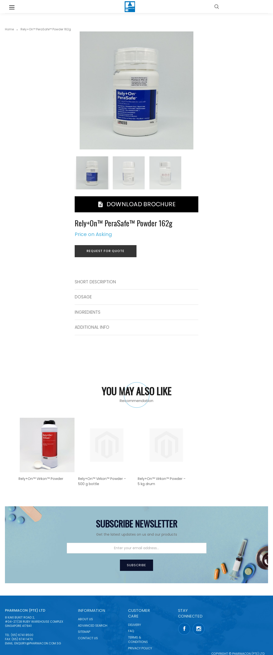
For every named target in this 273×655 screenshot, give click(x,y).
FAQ (131, 631)
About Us (85, 619)
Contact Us (88, 638)
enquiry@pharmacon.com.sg (37, 643)
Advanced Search (92, 625)
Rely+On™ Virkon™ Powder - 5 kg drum (161, 481)
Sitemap (84, 632)
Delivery (134, 625)
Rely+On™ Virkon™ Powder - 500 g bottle (102, 481)
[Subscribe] (136, 565)
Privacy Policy (140, 648)
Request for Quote (105, 251)
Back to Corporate (246, 6)
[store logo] (129, 6)
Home (9, 29)
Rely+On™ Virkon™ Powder (41, 478)
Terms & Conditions (138, 639)
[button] (129, 172)
